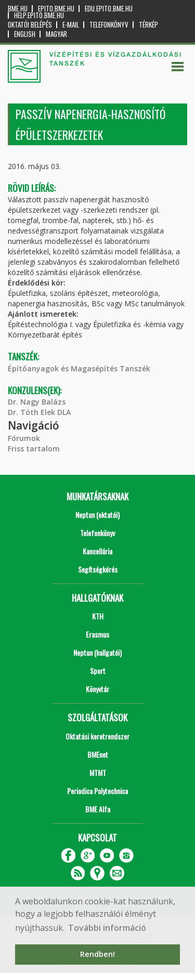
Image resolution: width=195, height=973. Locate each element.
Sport (98, 670)
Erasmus (97, 634)
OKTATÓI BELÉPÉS (30, 24)
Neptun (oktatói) (97, 514)
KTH (97, 616)
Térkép (148, 24)
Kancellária (97, 551)
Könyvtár (97, 688)
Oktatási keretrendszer (97, 736)
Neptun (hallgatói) (97, 652)
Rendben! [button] (97, 954)
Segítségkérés (98, 569)
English (24, 34)
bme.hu (18, 8)
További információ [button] (107, 927)
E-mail (70, 24)
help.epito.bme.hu (39, 15)
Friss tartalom (34, 448)
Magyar (56, 34)
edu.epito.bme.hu (109, 8)
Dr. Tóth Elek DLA (39, 412)
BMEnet (97, 754)
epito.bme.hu (56, 8)
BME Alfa (97, 808)
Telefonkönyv (108, 24)
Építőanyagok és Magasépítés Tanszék (79, 368)
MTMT (97, 772)
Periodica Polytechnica (97, 790)
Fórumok (24, 438)
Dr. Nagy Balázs (37, 402)
